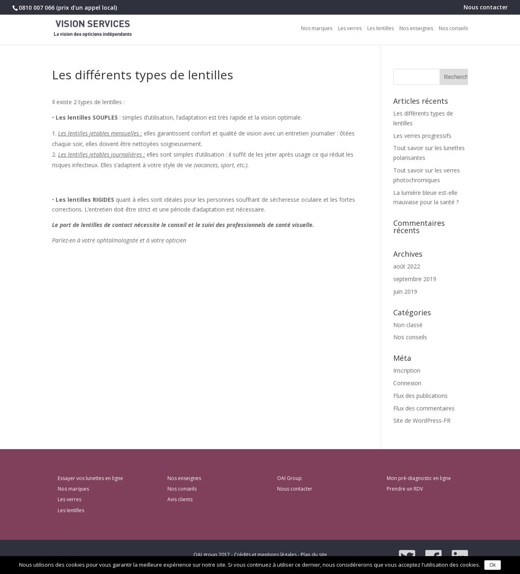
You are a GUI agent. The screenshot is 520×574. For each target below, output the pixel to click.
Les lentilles (380, 29)
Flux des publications (420, 395)
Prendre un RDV (405, 488)
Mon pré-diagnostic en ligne (419, 478)
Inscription (406, 370)
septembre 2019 (414, 279)
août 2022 (406, 266)
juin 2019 (405, 291)
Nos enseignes (416, 29)
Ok (493, 565)
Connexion (407, 383)
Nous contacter (486, 7)
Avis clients (180, 499)
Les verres (350, 29)
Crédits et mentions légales (265, 554)
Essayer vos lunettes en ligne (90, 478)
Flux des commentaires (424, 408)
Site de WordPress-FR (422, 420)
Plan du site (314, 554)
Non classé (407, 325)
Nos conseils (453, 29)
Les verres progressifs (422, 136)
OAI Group (289, 478)
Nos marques (316, 29)
